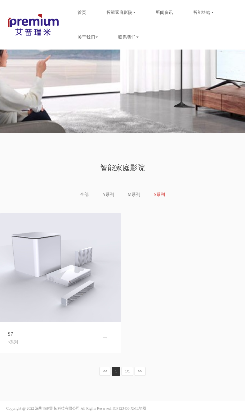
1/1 (127, 371)
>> (140, 371)
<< (105, 371)
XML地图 (138, 408)
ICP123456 (121, 408)
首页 (82, 12)
